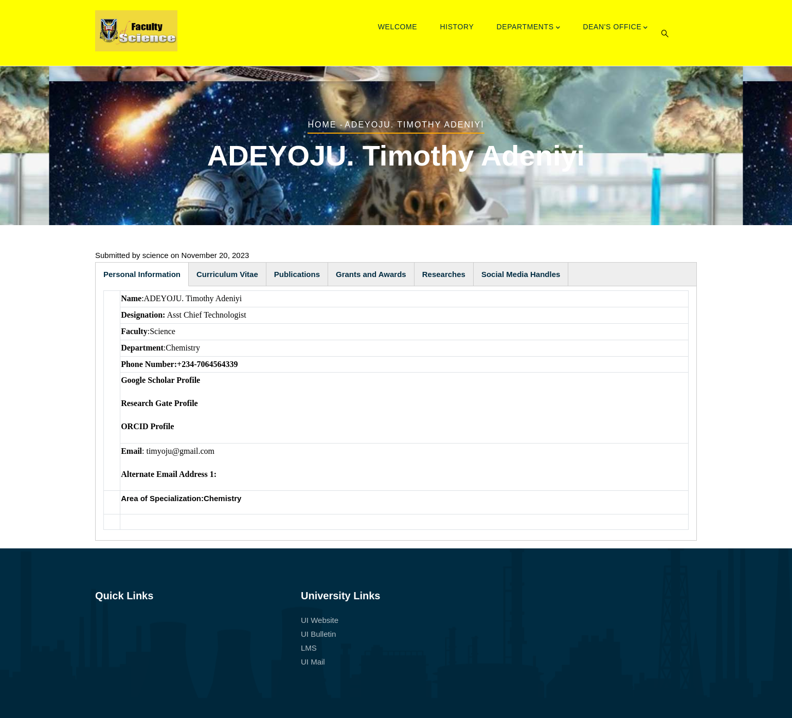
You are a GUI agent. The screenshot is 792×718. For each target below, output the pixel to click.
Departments (529, 28)
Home (322, 124)
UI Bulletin (318, 634)
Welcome (398, 27)
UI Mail (313, 661)
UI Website (319, 620)
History (457, 27)
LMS (309, 647)
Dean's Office (615, 28)
